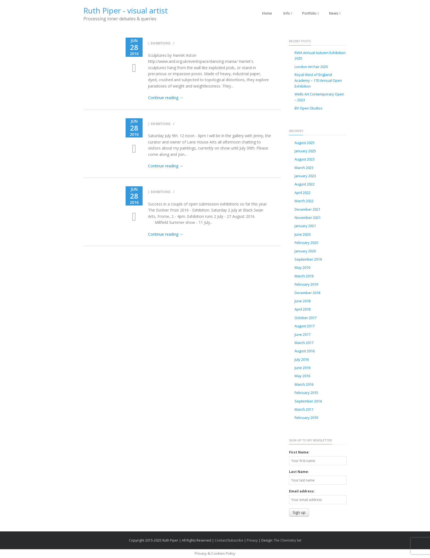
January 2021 (305, 225)
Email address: (302, 491)
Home (267, 13)
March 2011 (304, 409)
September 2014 (308, 401)
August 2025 (305, 142)
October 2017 (305, 317)
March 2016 (304, 384)
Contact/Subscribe (229, 540)
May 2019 (302, 267)
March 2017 (304, 342)
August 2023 (305, 159)
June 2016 (302, 367)
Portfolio (310, 13)
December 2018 (307, 292)
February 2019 (306, 284)
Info (287, 13)
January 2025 (305, 150)
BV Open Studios (308, 108)
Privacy (252, 540)
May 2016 (302, 375)
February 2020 (306, 242)
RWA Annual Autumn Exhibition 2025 (320, 55)
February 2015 (306, 392)
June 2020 (302, 234)
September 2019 (308, 259)
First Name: (299, 452)
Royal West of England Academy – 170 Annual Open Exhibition (318, 80)
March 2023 (304, 167)
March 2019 (304, 276)
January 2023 (305, 175)
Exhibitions (159, 43)
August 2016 (305, 350)
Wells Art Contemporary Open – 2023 (319, 97)
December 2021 (307, 209)
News (335, 13)
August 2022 (305, 184)
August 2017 (305, 325)
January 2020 (305, 251)
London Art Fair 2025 (311, 66)
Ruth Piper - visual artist (125, 10)
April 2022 (302, 192)
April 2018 (302, 309)
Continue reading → (165, 97)
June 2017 (302, 334)
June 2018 (302, 300)
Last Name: (299, 471)
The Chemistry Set (287, 540)
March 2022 (304, 200)
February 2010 (306, 417)
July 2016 (302, 359)
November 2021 (308, 217)
